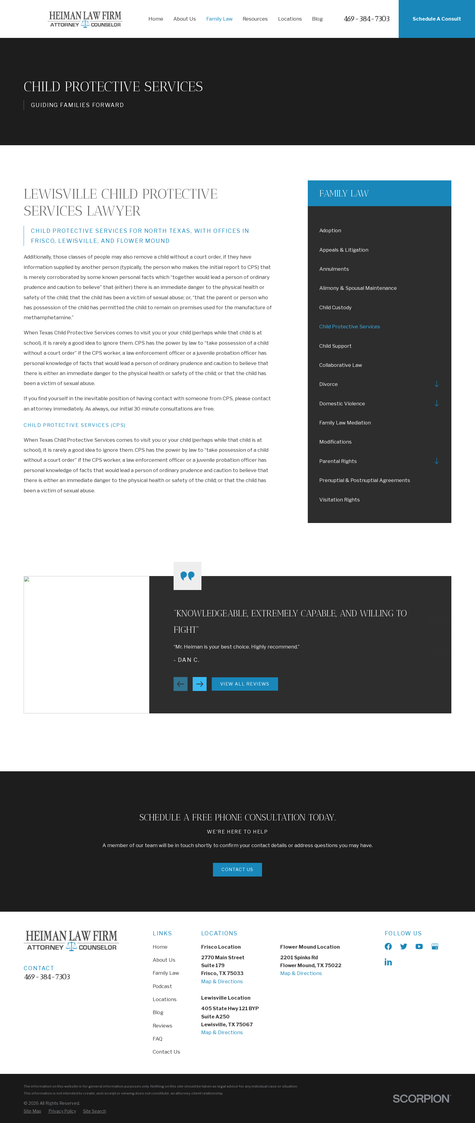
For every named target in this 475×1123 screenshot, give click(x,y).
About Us (164, 960)
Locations (165, 999)
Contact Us (166, 1052)
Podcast (162, 986)
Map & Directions (222, 981)
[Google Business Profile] (434, 946)
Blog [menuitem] (317, 19)
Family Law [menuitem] (219, 19)
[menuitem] (379, 230)
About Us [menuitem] (184, 19)
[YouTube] (419, 946)
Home (160, 947)
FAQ (157, 1039)
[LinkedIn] (388, 961)
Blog (158, 1012)
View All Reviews (245, 691)
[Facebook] (388, 946)
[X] (403, 946)
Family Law (166, 973)
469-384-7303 (366, 18)
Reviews (162, 1026)
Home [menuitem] (155, 19)
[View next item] (200, 691)
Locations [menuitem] (290, 19)
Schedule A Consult (437, 19)
